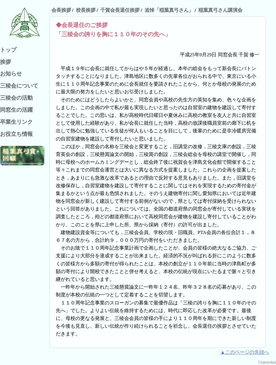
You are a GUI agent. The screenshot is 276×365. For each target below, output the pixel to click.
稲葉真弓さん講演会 (220, 10)
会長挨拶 (61, 10)
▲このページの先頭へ (244, 352)
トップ (8, 50)
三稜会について (19, 86)
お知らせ (11, 74)
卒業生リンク (16, 122)
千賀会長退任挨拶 (119, 10)
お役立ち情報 (16, 134)
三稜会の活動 (16, 98)
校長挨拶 (85, 10)
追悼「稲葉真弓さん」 (169, 10)
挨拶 (5, 62)
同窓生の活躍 (16, 110)
